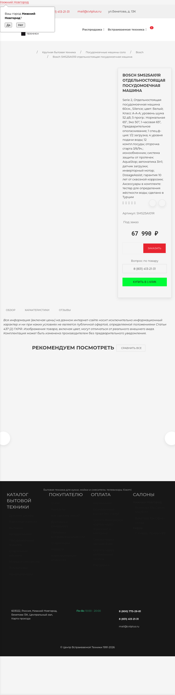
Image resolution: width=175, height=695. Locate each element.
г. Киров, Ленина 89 (150, 537)
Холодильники (20, 538)
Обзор (10, 310)
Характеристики (37, 310)
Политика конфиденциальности (67, 539)
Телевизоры (18, 572)
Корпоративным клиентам (64, 562)
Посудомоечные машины (21, 547)
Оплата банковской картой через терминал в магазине (108, 531)
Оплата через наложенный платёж (103, 559)
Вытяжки (16, 532)
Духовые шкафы (21, 520)
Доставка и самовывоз (59, 528)
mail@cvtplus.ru (90, 11)
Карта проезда (20, 620)
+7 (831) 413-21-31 (58, 11)
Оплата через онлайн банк (103, 546)
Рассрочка (101, 569)
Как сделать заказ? (65, 520)
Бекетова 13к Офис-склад (150, 525)
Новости (57, 553)
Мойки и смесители (24, 566)
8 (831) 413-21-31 (145, 268)
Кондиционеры (21, 578)
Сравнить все (131, 348)
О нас (55, 507)
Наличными (102, 507)
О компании (60, 547)
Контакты (58, 514)
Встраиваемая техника (128, 29)
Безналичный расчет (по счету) (106, 516)
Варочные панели (23, 526)
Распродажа (93, 29)
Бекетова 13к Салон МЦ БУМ (150, 514)
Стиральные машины (18, 558)
